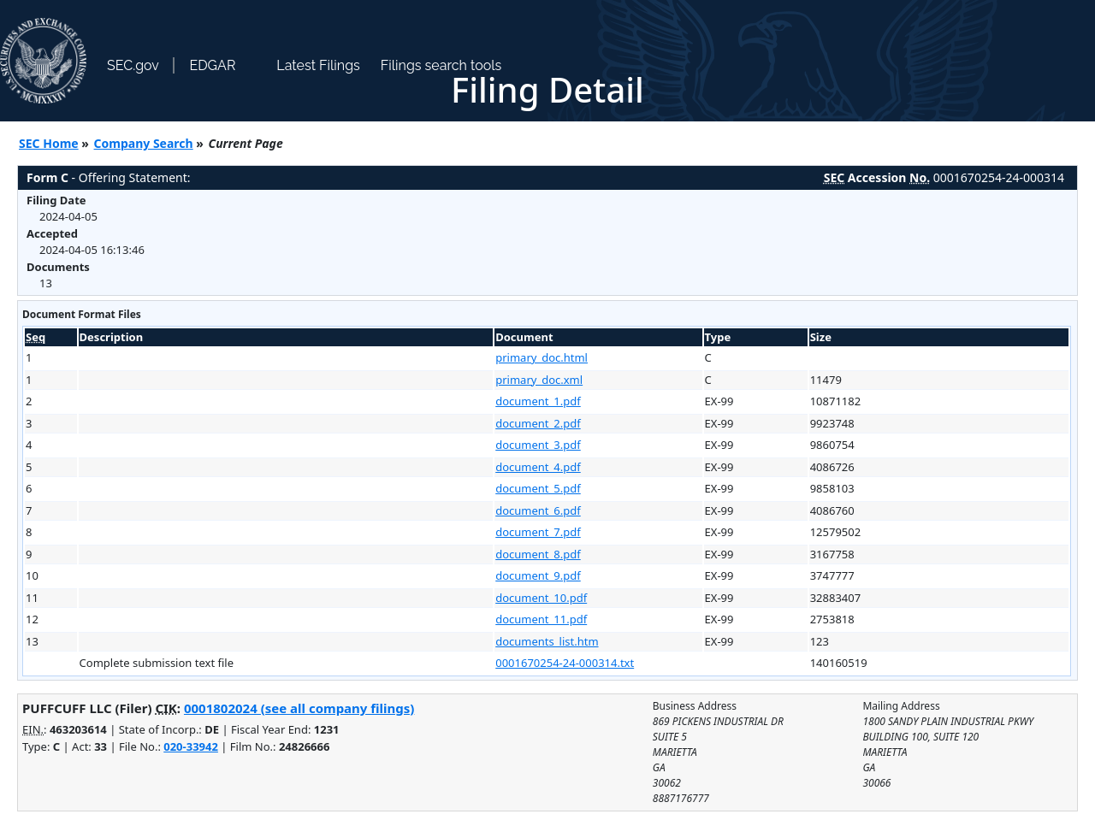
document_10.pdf (541, 597)
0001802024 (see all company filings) (299, 708)
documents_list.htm (546, 641)
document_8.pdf (538, 554)
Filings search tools (441, 65)
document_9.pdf (538, 575)
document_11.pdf (541, 619)
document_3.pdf (538, 444)
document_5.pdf (538, 488)
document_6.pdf (538, 510)
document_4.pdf (538, 467)
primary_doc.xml (539, 379)
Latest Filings (317, 65)
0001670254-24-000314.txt (564, 662)
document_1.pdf (538, 401)
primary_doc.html (541, 357)
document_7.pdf (538, 532)
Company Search (143, 143)
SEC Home (49, 143)
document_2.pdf (538, 423)
